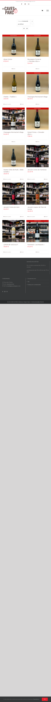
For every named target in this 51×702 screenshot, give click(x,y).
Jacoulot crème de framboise (37, 170)
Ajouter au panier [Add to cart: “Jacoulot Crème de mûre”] (7, 216)
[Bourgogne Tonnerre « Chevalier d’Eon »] (37, 46)
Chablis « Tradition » (10, 97)
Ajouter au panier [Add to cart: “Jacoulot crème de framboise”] (31, 179)
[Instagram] (4, 291)
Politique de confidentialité (34, 284)
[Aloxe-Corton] (13, 46)
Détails (14, 68)
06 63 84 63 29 (10, 284)
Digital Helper (27, 301)
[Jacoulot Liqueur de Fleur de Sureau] (37, 194)
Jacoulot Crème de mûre (11, 207)
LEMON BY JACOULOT (10, 244)
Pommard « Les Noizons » (36, 244)
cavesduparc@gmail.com (29, 1)
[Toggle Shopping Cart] (42, 10)
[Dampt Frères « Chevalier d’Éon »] (37, 119)
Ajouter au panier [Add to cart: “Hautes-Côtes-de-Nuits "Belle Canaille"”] (7, 179)
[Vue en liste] (27, 28)
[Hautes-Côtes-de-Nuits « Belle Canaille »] (13, 156)
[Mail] (7, 291)
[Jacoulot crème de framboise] (37, 156)
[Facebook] (2, 291)
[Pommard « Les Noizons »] (37, 231)
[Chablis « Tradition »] (13, 83)
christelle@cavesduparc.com (13, 286)
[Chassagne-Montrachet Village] (37, 83)
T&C (29, 281)
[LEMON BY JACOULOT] (13, 231)
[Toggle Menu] (47, 10)
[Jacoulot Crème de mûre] (13, 194)
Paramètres (36, 699)
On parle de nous (32, 278)
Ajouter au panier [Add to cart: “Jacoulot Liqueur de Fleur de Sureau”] (31, 216)
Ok (45, 699)
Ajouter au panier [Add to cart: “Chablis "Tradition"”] (7, 104)
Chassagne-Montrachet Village (38, 97)
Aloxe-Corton (7, 59)
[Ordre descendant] (32, 21)
